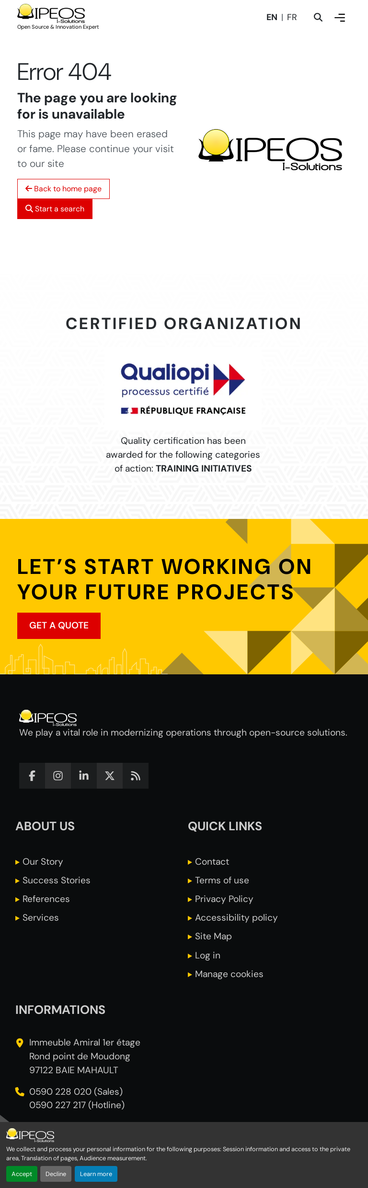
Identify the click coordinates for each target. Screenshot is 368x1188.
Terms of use (222, 880)
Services (41, 918)
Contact (212, 862)
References (46, 899)
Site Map (213, 936)
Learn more (96, 1174)
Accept (22, 1174)
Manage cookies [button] (229, 974)
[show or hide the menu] (340, 17)
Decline (56, 1174)
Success (57, 880)
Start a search (54, 209)
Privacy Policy (224, 899)
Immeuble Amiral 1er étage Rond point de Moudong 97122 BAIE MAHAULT (84, 1056)
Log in (207, 955)
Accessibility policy (236, 918)
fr (292, 17)
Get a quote (59, 625)
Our (43, 862)
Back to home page (63, 189)
